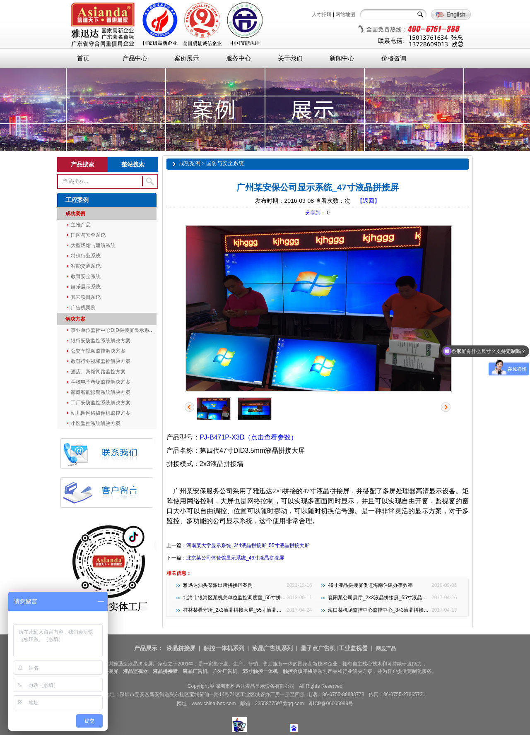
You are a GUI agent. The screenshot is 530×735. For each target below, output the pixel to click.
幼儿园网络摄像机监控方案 (100, 413)
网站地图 (345, 14)
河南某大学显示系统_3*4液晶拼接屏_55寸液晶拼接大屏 (247, 545)
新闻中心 (342, 58)
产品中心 (135, 58)
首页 (83, 58)
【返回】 (368, 200)
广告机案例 (83, 307)
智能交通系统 (86, 266)
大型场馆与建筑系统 (93, 245)
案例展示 (186, 58)
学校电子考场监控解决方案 (100, 382)
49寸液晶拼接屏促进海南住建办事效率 (370, 585)
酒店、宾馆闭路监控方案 (98, 372)
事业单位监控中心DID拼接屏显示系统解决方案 (122, 330)
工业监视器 (353, 648)
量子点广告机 (318, 648)
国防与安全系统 (88, 235)
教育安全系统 (86, 276)
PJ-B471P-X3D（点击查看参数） (249, 437)
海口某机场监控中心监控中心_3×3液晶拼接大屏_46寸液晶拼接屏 (400, 610)
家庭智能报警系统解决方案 (100, 392)
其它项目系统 (86, 297)
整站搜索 (133, 164)
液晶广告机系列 (272, 648)
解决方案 (75, 319)
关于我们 (290, 58)
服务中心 (238, 58)
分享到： (315, 213)
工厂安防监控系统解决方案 (100, 403)
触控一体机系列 (224, 648)
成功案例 (75, 213)
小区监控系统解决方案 (95, 423)
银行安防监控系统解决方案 (100, 340)
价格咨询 (393, 58)
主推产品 (81, 225)
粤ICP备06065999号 (330, 703)
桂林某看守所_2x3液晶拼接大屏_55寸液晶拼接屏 (237, 610)
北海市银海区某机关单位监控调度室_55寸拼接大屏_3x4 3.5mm (253, 597)
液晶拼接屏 (180, 648)
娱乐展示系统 (86, 287)
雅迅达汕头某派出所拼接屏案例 (218, 585)
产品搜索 (82, 164)
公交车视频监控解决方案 (98, 351)
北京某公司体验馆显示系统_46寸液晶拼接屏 (235, 558)
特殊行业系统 (86, 256)
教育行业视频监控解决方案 (100, 361)
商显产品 (386, 648)
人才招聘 (322, 14)
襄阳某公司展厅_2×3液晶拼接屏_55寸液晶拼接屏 (382, 597)
